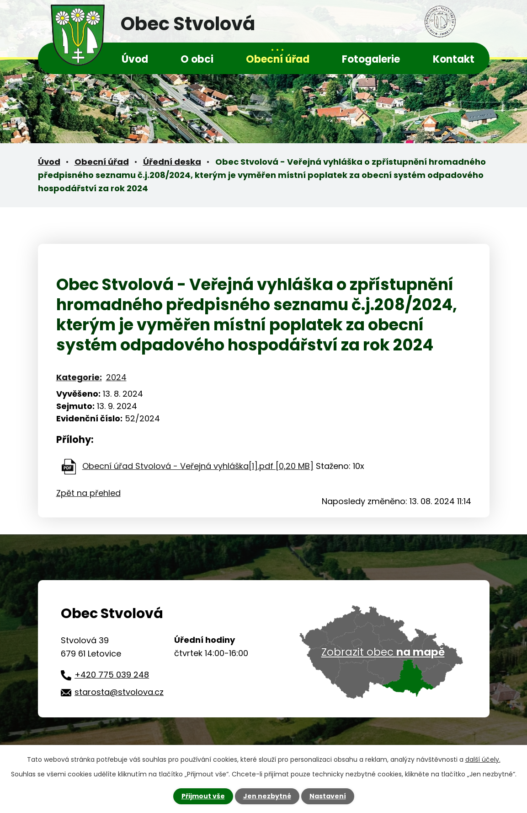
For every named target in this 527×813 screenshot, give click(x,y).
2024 (116, 377)
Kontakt (453, 59)
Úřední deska (172, 161)
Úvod (135, 59)
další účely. (482, 759)
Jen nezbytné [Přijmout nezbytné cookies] (267, 796)
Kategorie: (79, 377)
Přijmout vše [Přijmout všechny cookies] (203, 796)
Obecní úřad (277, 59)
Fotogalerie (371, 59)
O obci (197, 59)
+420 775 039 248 (112, 674)
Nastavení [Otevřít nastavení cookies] (327, 796)
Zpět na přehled (88, 493)
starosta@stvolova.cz (119, 692)
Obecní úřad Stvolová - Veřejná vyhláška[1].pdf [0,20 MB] (198, 466)
